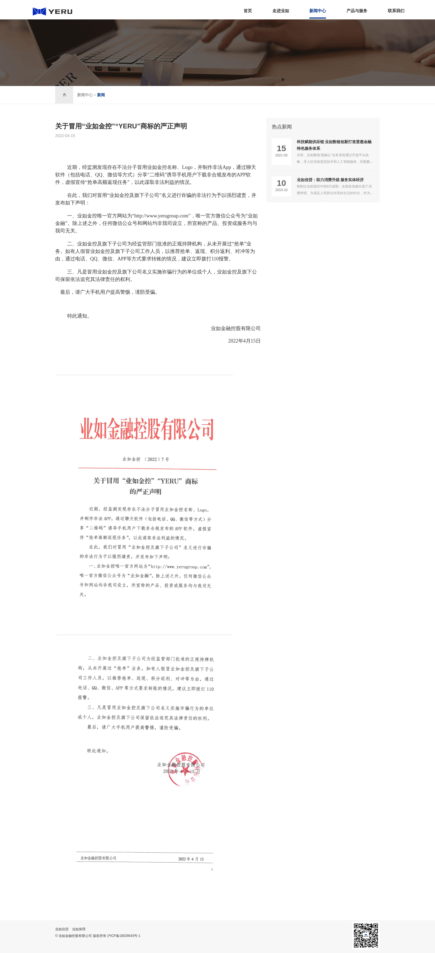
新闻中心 (317, 10)
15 (281, 148)
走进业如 (280, 10)
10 (281, 183)
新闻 (101, 95)
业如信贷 (62, 929)
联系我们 (396, 10)
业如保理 (78, 929)
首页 (248, 10)
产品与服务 (357, 10)
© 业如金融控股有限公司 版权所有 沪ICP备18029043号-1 (97, 936)
